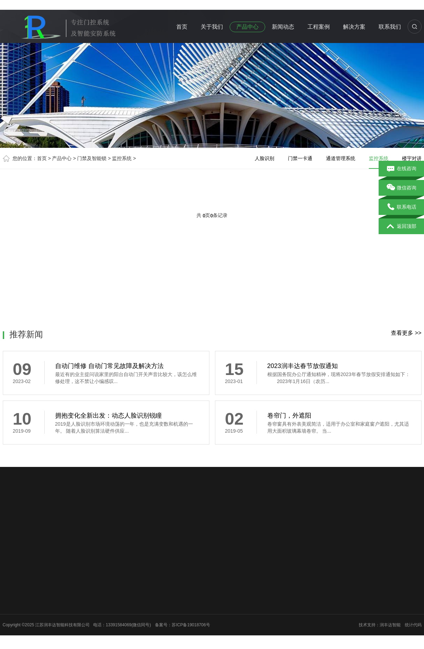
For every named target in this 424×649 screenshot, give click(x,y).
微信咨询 (401, 188)
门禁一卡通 (300, 158)
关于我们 (212, 27)
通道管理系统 (340, 158)
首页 (181, 27)
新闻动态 (283, 27)
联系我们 (390, 27)
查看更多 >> (406, 333)
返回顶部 (401, 226)
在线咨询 (401, 169)
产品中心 (247, 27)
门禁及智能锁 (91, 158)
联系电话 (401, 207)
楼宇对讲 (412, 158)
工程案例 (318, 27)
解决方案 (354, 27)
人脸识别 (264, 158)
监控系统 (122, 158)
